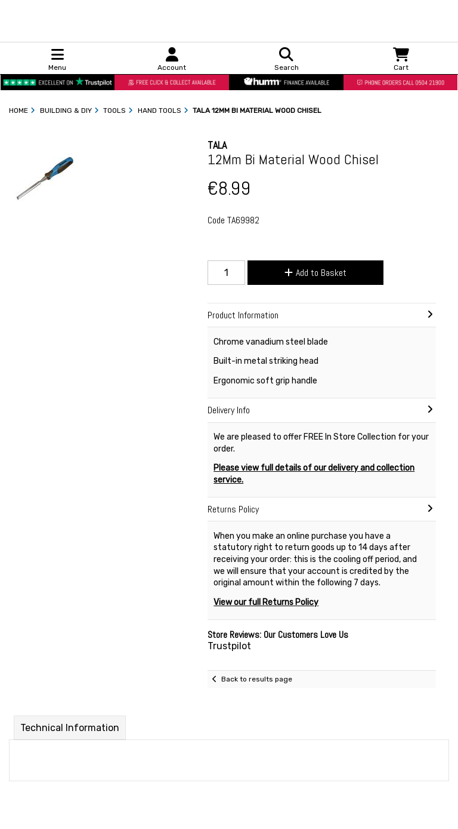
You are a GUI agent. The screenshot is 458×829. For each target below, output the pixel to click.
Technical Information (69, 727)
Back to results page (256, 679)
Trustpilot (229, 646)
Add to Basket (315, 272)
